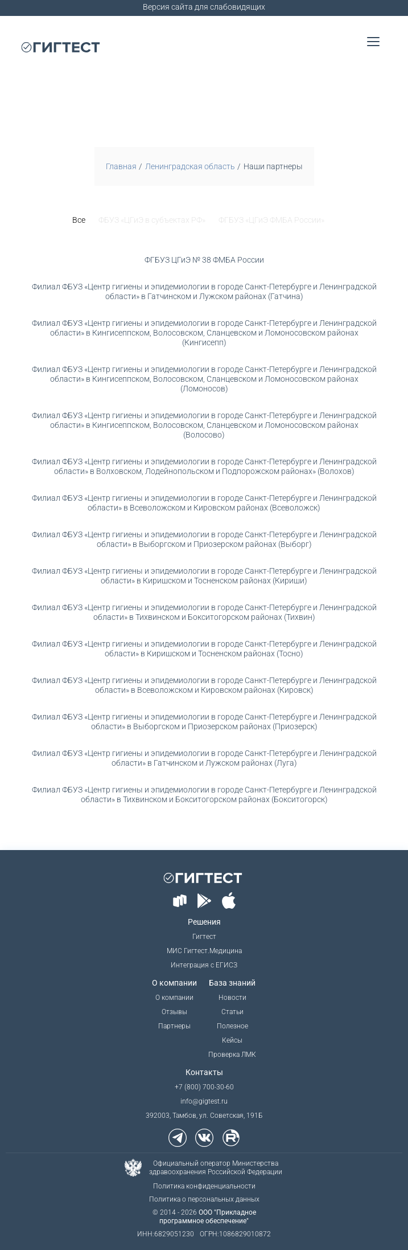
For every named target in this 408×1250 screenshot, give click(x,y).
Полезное (232, 1026)
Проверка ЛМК (232, 1055)
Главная (121, 166)
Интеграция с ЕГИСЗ (204, 965)
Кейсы (232, 1040)
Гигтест (204, 937)
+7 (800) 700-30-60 (204, 1087)
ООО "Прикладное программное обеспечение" (207, 1216)
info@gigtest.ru (204, 1101)
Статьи (232, 1012)
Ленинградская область (190, 166)
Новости (232, 998)
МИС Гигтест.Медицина (204, 951)
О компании (174, 998)
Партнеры (174, 1026)
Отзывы (174, 1012)
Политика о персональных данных (204, 1199)
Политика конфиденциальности (204, 1186)
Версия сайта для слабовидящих (204, 6)
